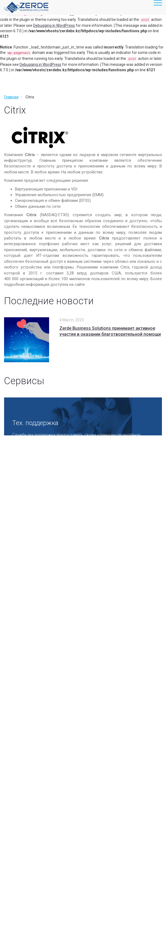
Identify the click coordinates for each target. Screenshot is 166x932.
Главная (11, 97)
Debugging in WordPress (54, 25)
